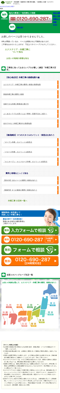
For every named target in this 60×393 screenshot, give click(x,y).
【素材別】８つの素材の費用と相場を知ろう (20, 190)
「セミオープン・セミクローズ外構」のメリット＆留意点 (25, 162)
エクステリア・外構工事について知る (17, 50)
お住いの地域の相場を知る (17, 58)
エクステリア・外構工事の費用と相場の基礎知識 (22, 85)
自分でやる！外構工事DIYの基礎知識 (17, 123)
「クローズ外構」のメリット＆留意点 (17, 152)
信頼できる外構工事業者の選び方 (16, 104)
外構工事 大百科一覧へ (17, 201)
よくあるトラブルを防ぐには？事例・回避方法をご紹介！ (25, 114)
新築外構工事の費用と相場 (13, 94)
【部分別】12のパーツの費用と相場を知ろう (20, 180)
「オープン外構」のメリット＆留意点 (17, 142)
